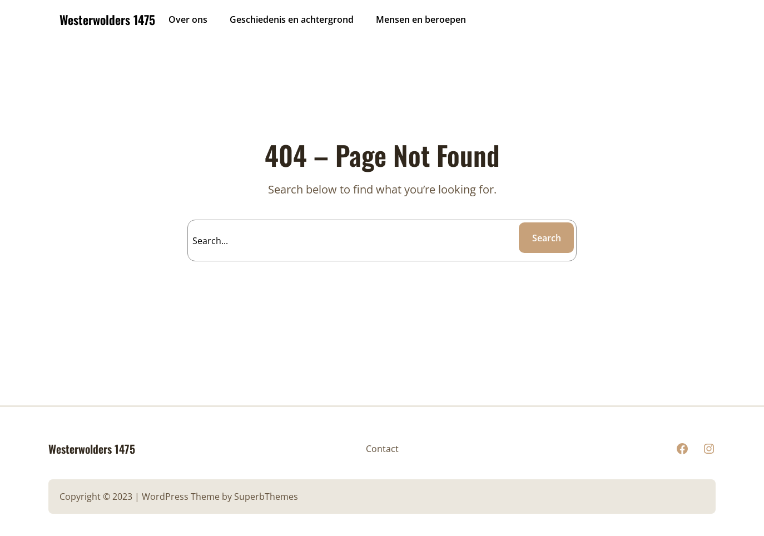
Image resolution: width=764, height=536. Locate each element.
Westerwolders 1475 (107, 19)
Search (546, 238)
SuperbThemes (266, 496)
